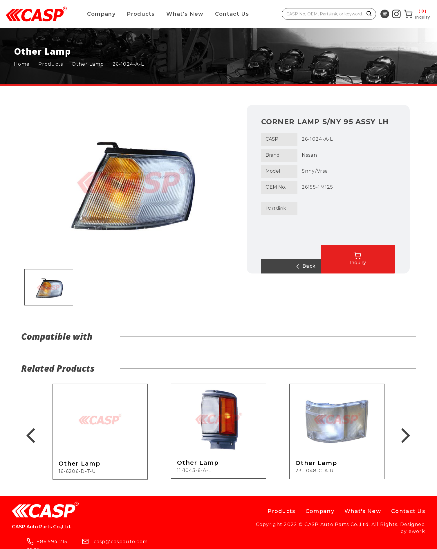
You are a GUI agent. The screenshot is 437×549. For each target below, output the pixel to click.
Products (141, 14)
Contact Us (232, 14)
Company (101, 14)
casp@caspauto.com (182, 513)
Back (284, 266)
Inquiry (384, 254)
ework (417, 531)
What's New (185, 14)
